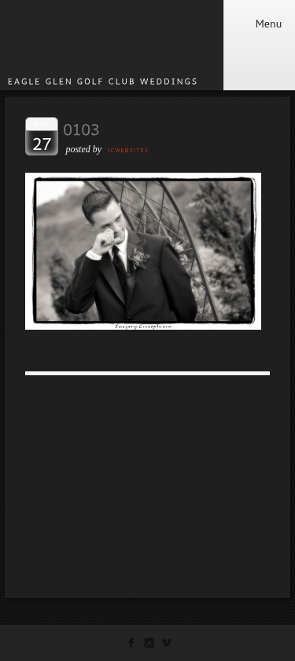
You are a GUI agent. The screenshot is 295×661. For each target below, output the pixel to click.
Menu (259, 23)
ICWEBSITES (128, 150)
